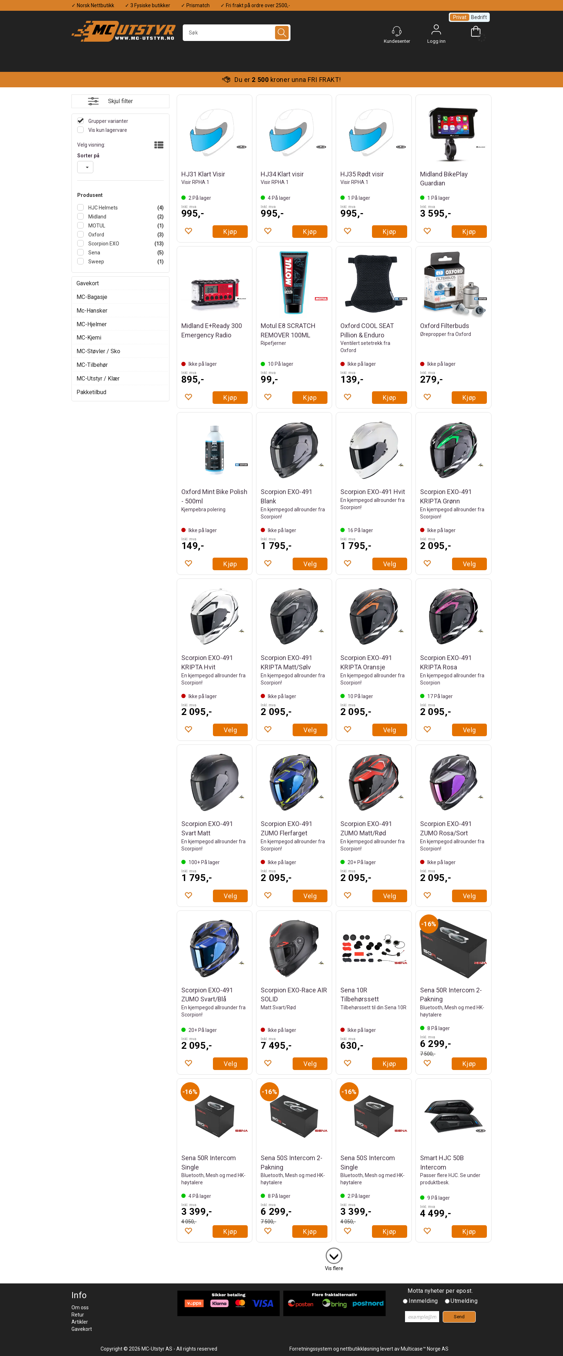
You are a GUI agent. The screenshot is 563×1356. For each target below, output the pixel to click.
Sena (93, 252)
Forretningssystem (310, 1349)
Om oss (80, 1307)
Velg (310, 564)
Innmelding (423, 1300)
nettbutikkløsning (359, 1349)
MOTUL (96, 226)
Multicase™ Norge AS (424, 1349)
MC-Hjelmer (91, 324)
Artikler (79, 1322)
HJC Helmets (102, 208)
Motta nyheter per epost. (440, 1290)
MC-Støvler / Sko (98, 351)
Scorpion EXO (103, 243)
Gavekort (87, 283)
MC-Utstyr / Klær (98, 378)
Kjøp (230, 231)
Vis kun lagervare (107, 130)
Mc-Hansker (91, 310)
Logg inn (436, 31)
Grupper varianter (107, 121)
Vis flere (334, 1268)
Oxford (95, 234)
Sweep (95, 261)
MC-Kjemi (88, 337)
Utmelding (464, 1300)
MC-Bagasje (91, 297)
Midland (96, 217)
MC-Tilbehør (92, 364)
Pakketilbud (91, 392)
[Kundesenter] (397, 31)
